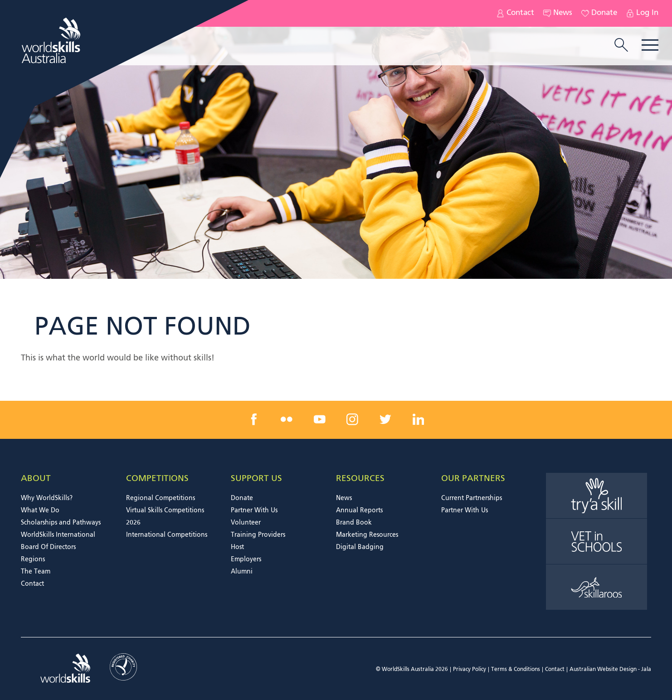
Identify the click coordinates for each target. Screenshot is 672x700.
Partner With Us (254, 510)
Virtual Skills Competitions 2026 (165, 516)
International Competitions (166, 535)
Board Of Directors (48, 547)
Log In (642, 13)
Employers (246, 559)
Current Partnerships (471, 498)
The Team (35, 572)
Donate (599, 13)
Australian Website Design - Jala (610, 669)
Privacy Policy (469, 669)
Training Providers (258, 535)
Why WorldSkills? (47, 498)
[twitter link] (385, 419)
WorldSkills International (58, 535)
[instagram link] (352, 419)
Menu (650, 45)
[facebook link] (254, 419)
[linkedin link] (418, 419)
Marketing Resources (367, 535)
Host (237, 547)
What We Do (40, 510)
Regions (33, 559)
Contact (515, 13)
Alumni (242, 572)
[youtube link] (319, 419)
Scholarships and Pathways (61, 523)
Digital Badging (360, 547)
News (557, 13)
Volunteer (246, 523)
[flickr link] (286, 419)
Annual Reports (359, 510)
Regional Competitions (160, 498)
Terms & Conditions (515, 669)
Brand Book (354, 523)
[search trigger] (621, 45)
